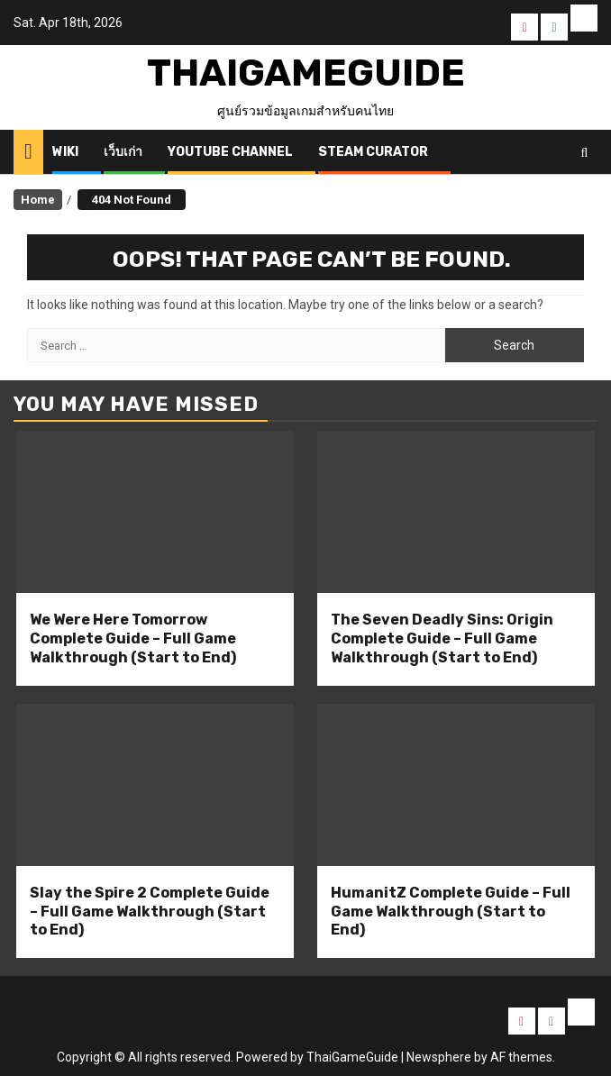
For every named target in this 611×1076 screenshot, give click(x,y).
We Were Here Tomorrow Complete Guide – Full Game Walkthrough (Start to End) (133, 638)
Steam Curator (373, 152)
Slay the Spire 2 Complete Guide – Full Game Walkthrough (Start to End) (149, 911)
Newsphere (438, 1057)
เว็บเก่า (123, 152)
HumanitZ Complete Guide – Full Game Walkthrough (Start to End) (450, 911)
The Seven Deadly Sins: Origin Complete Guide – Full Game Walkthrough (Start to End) (442, 638)
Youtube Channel (230, 152)
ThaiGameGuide (306, 73)
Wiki (65, 152)
